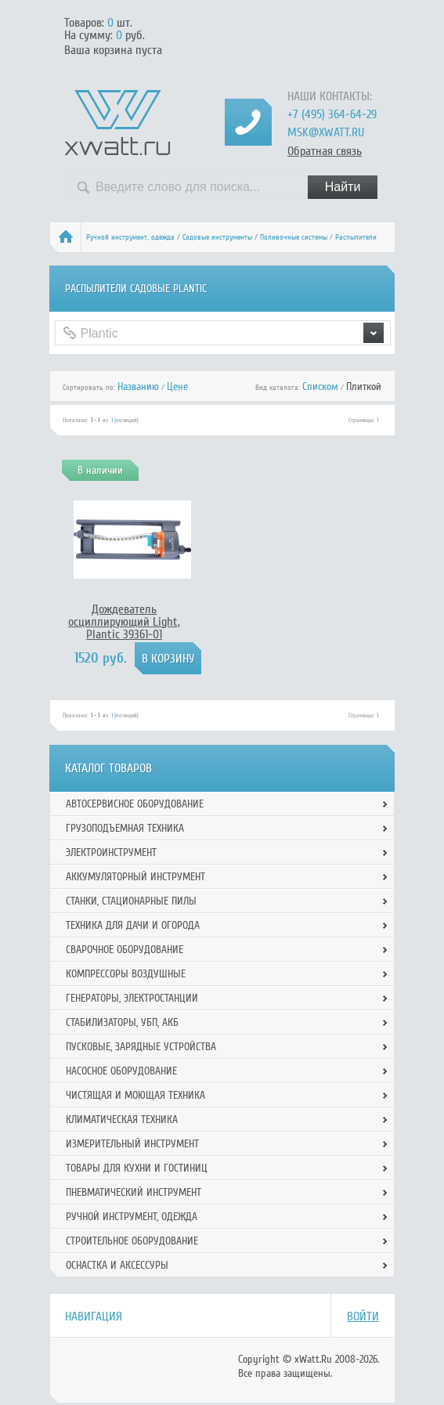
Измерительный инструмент (132, 1143)
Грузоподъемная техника (125, 828)
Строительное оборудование (132, 1241)
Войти (363, 1316)
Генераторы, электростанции (132, 998)
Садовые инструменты (217, 237)
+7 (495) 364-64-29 (332, 114)
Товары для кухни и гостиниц (137, 1168)
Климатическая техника (122, 1119)
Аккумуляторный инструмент (135, 876)
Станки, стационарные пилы (131, 901)
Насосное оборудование (121, 1071)
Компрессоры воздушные (126, 974)
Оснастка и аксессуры (117, 1265)
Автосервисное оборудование (135, 804)
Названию (138, 386)
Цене (177, 386)
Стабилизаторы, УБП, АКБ (122, 1022)
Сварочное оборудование (124, 949)
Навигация (93, 1316)
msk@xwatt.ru (325, 132)
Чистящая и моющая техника (135, 1095)
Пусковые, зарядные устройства (141, 1046)
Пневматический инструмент (133, 1192)
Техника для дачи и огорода (133, 925)
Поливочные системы (293, 237)
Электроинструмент (111, 852)
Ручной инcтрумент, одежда (130, 237)
